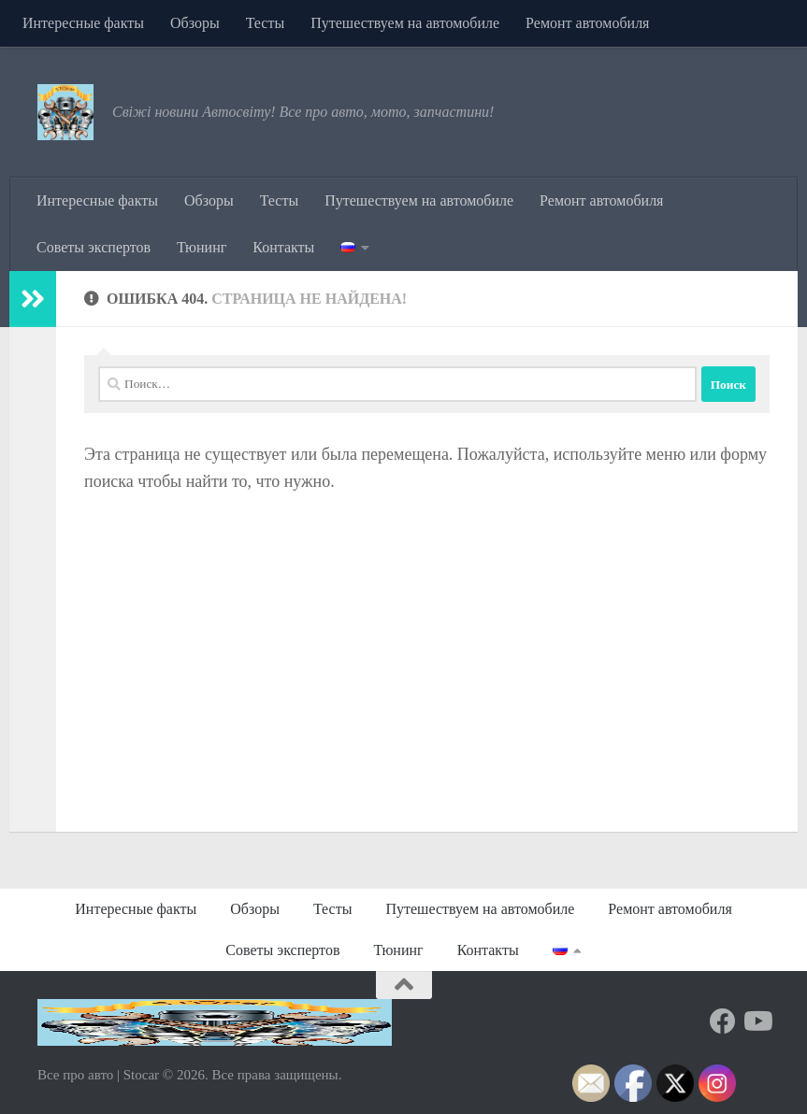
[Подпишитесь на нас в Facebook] (723, 1021)
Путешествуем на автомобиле (404, 23)
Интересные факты (83, 23)
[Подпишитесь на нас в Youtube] (756, 1021)
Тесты (265, 23)
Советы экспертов (93, 247)
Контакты (283, 247)
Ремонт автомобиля (587, 23)
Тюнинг (201, 247)
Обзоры (195, 23)
